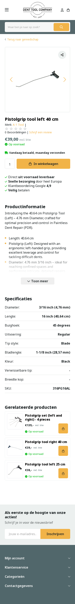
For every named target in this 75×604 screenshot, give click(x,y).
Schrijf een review (40, 132)
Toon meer (39, 281)
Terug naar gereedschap (22, 39)
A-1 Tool (18, 125)
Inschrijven (55, 534)
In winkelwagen (46, 164)
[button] (11, 79)
